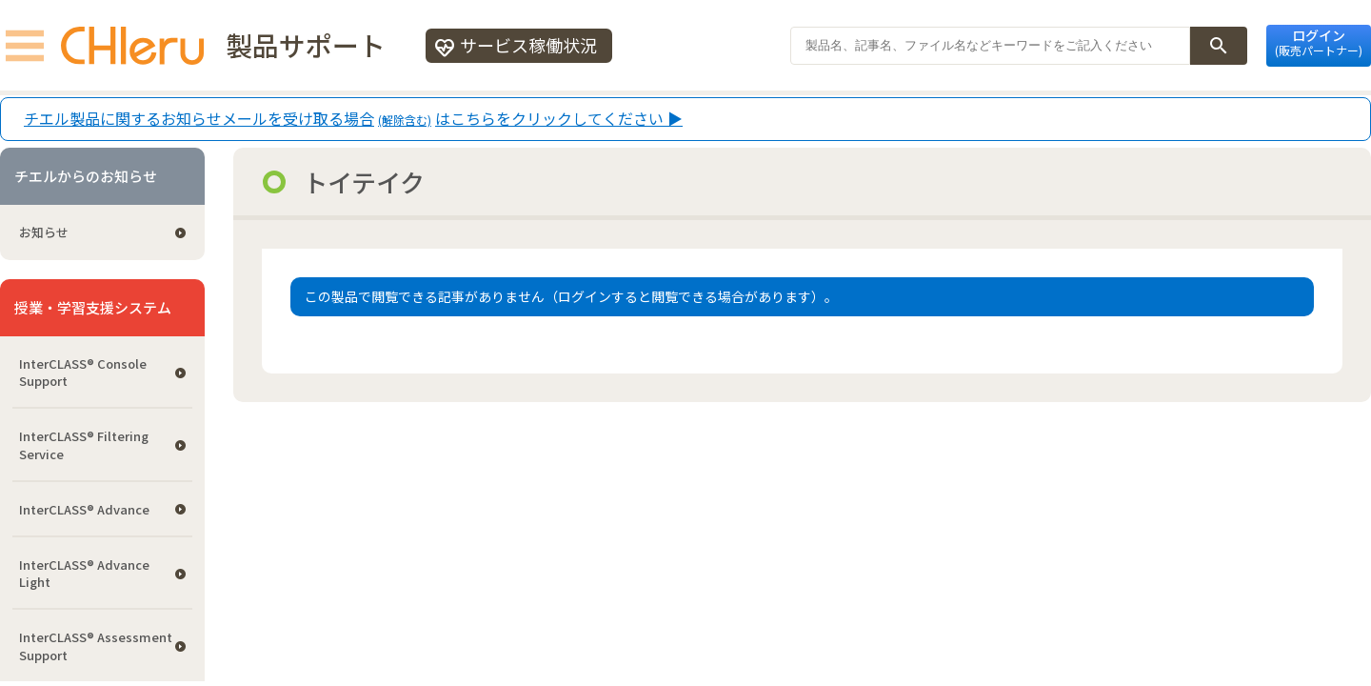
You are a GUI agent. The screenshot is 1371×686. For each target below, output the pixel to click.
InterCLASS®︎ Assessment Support (95, 645)
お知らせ (44, 232)
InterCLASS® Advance (84, 509)
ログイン (1318, 42)
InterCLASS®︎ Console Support (83, 372)
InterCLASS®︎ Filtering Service (84, 444)
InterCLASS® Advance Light (84, 573)
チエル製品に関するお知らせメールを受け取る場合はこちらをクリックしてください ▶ (353, 119)
